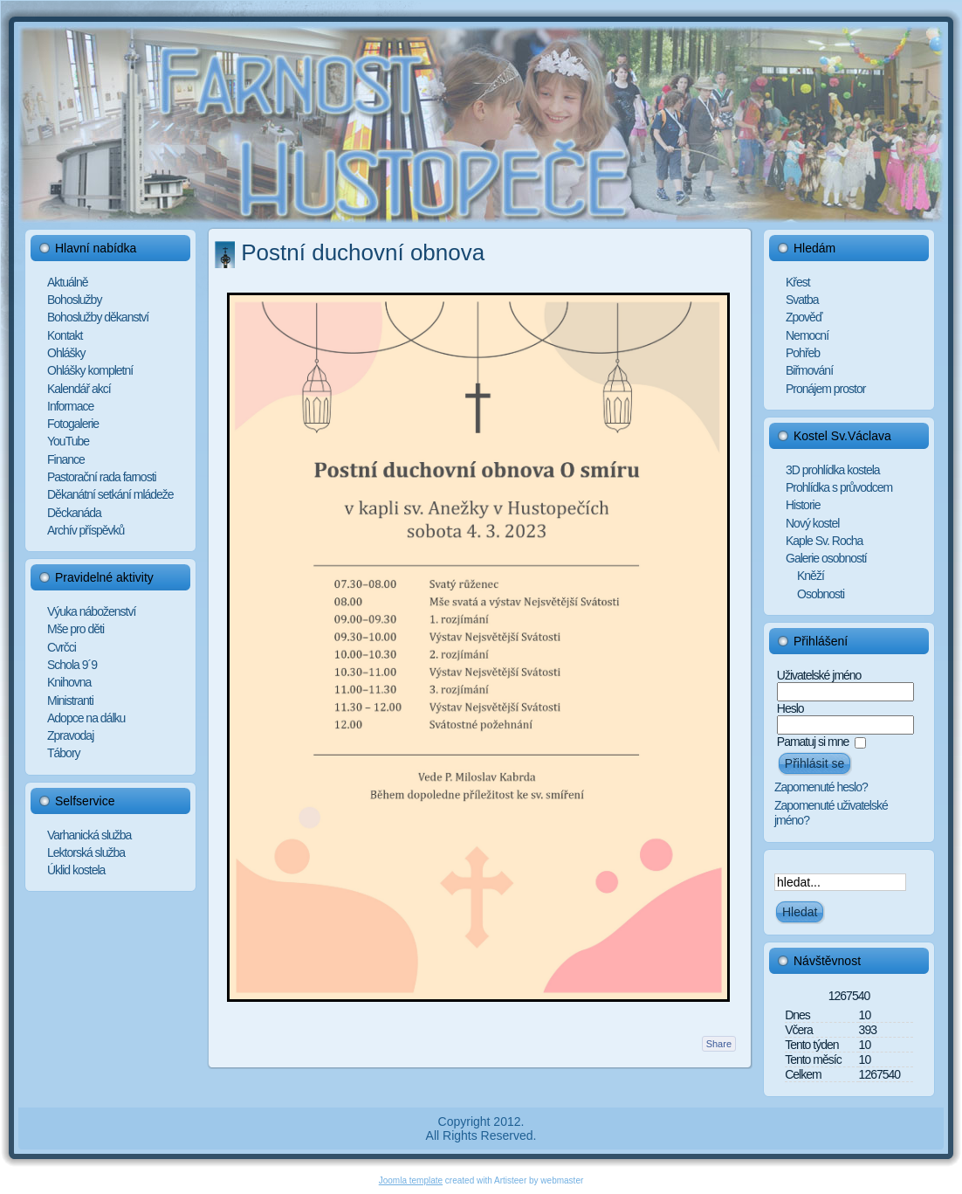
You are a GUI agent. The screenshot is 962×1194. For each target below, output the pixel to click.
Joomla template (411, 1180)
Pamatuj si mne (813, 742)
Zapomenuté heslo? (821, 787)
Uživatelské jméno (819, 675)
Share (719, 1044)
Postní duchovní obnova (362, 252)
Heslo (790, 708)
